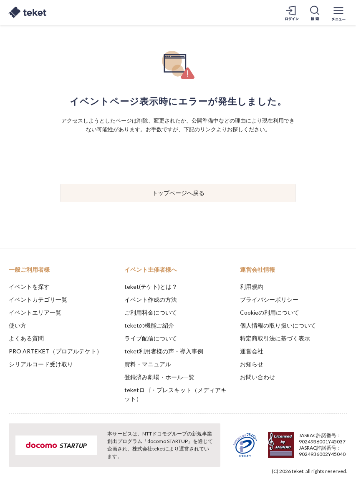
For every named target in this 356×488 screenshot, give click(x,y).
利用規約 (251, 286)
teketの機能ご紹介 (149, 325)
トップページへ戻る (178, 192)
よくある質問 (26, 338)
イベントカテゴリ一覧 (38, 299)
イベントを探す (29, 286)
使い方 (17, 325)
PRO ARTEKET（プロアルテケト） (55, 351)
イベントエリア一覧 (35, 312)
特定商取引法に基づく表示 (275, 338)
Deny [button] (284, 446)
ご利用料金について (150, 312)
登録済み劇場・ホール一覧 (159, 376)
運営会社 (251, 351)
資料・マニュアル (147, 364)
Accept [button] (327, 446)
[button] (11, 457)
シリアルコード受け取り (41, 364)
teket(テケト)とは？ (150, 286)
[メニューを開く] (338, 12)
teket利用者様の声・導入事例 (163, 351)
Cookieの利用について (269, 312)
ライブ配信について (150, 338)
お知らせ (251, 364)
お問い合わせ (257, 376)
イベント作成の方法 (150, 299)
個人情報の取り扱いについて (278, 325)
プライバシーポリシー (269, 299)
